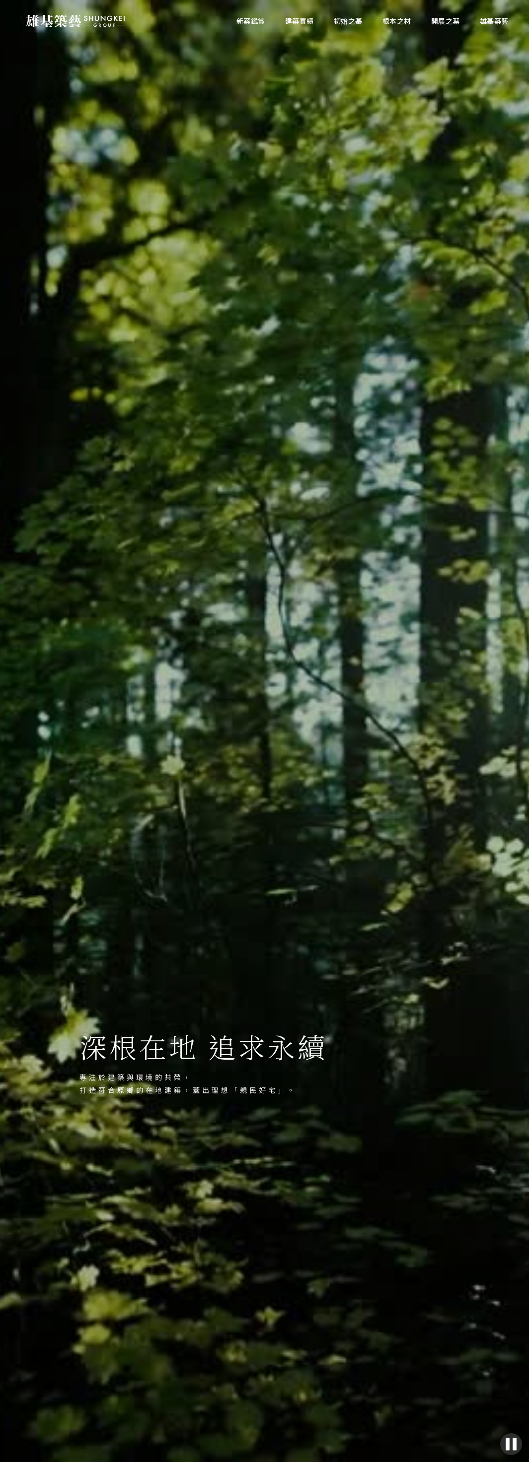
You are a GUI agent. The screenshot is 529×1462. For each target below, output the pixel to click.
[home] (76, 21)
